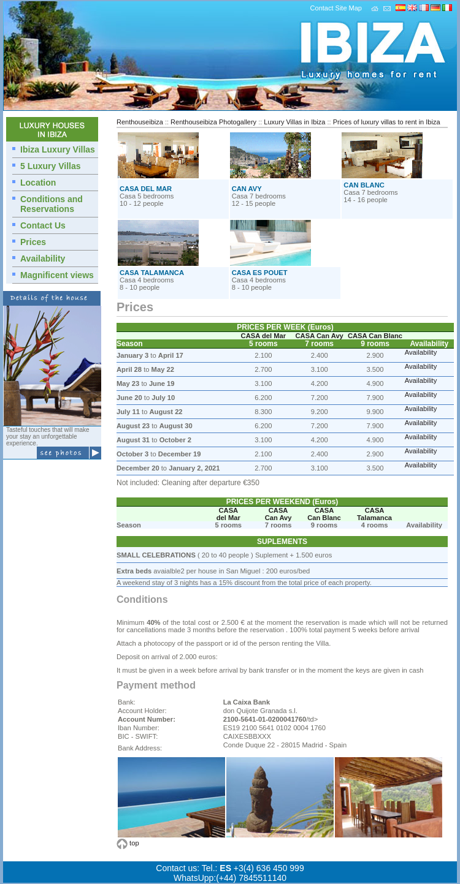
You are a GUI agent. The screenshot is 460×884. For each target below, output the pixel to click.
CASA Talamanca (374, 514)
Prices (33, 242)
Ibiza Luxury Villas (57, 149)
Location (38, 182)
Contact (322, 8)
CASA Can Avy (319, 335)
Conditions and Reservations (51, 204)
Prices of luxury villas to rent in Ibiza (386, 122)
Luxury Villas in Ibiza (294, 122)
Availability (42, 258)
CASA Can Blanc (375, 335)
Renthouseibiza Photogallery (213, 122)
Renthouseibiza (140, 122)
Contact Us (43, 225)
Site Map (348, 8)
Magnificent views (57, 275)
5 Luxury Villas (50, 166)
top (134, 843)
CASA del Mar (263, 335)
